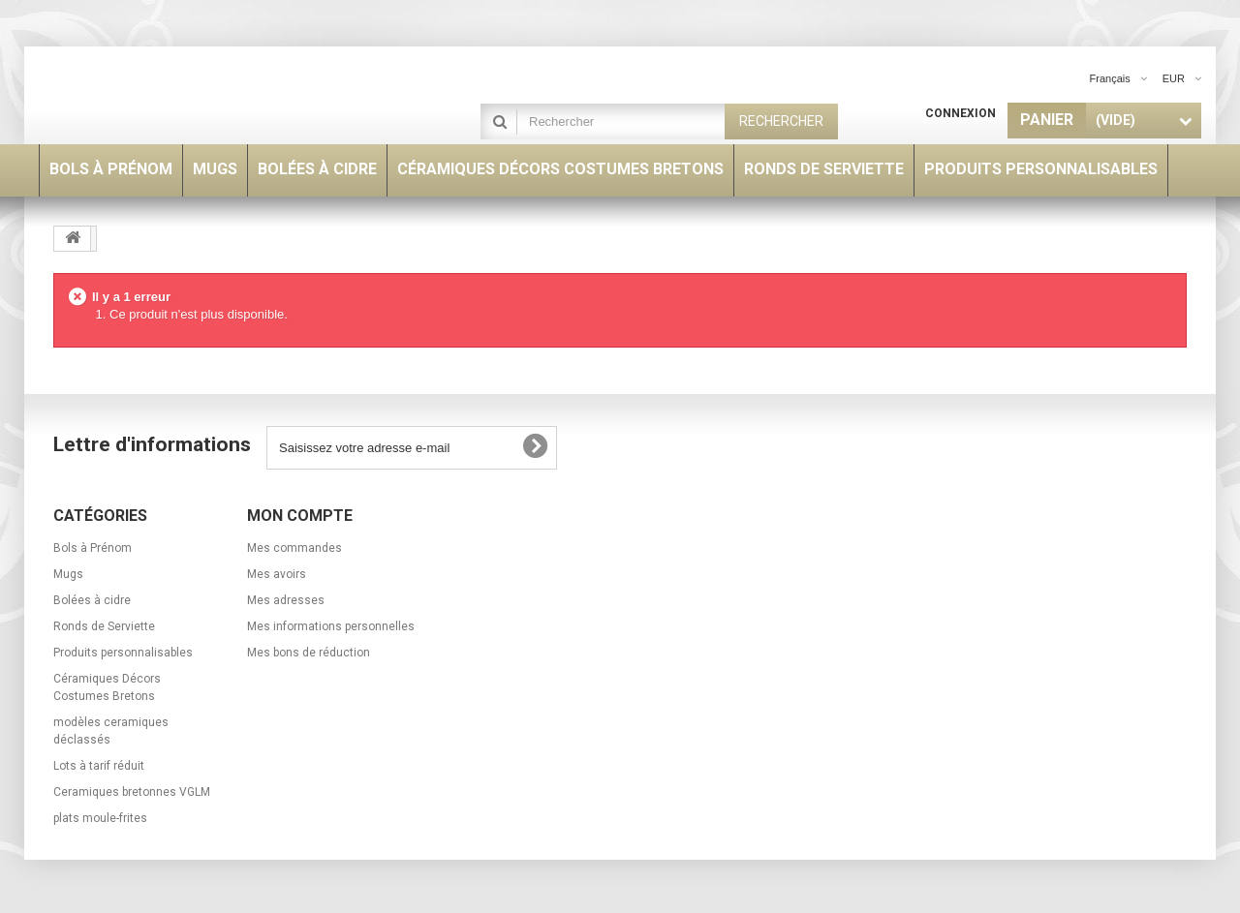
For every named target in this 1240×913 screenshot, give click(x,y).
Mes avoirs (276, 574)
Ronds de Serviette (104, 626)
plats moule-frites (100, 818)
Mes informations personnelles (331, 626)
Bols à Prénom (92, 548)
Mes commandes (294, 548)
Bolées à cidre (92, 600)
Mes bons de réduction (308, 652)
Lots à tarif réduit (98, 766)
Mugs (68, 574)
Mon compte (300, 515)
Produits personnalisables (123, 652)
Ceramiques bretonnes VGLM (131, 792)
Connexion (960, 113)
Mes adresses (286, 600)
